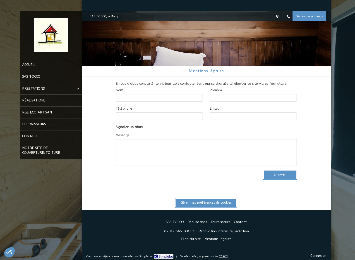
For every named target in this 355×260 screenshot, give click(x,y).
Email (214, 108)
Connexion (318, 256)
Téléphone (124, 108)
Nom (119, 90)
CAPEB (223, 256)
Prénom (216, 90)
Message (123, 135)
